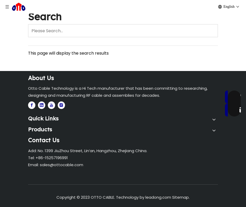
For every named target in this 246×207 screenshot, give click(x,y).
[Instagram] (61, 105)
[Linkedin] (41, 105)
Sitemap (180, 197)
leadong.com (158, 197)
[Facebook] (31, 105)
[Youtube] (51, 105)
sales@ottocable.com (61, 164)
